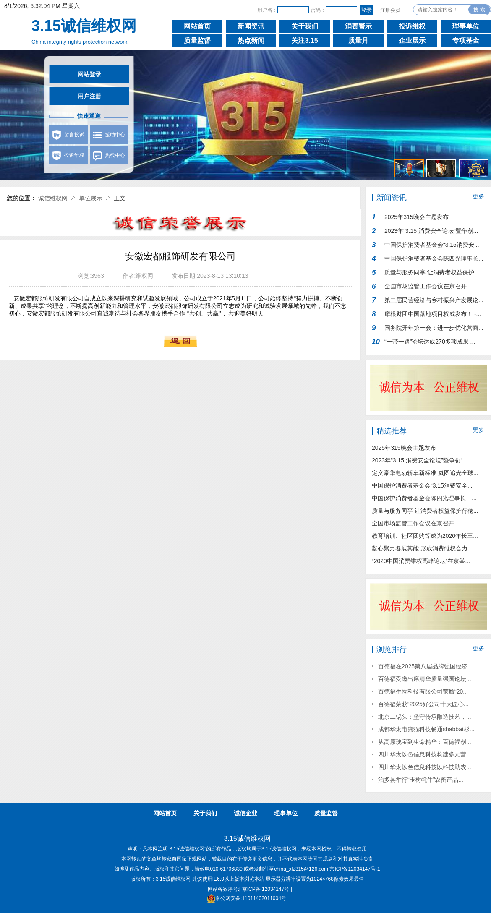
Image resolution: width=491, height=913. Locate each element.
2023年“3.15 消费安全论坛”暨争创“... (419, 460)
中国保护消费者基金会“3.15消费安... (431, 244)
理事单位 (465, 26)
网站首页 (197, 26)
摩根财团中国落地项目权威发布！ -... (432, 313)
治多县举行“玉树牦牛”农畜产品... (420, 779)
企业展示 (412, 40)
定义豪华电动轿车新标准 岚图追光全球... (425, 473)
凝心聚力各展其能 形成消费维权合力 (419, 548)
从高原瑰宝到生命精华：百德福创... (424, 741)
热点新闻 (251, 40)
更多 (478, 196)
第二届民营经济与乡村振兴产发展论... (433, 300)
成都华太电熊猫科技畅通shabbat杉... (426, 729)
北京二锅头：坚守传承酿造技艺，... (424, 716)
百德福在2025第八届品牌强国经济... (425, 666)
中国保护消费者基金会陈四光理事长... (433, 258)
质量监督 (197, 40)
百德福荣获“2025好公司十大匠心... (423, 704)
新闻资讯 (251, 26)
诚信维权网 (53, 198)
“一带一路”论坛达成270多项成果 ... (429, 341)
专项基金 (465, 40)
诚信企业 (245, 813)
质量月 (358, 40)
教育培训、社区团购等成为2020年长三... (425, 535)
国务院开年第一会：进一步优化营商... (433, 327)
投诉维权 (412, 26)
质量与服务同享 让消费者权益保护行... (429, 274)
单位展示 (90, 198)
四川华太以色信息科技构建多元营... (424, 754)
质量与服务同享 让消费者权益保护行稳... (425, 510)
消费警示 (358, 26)
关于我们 (304, 26)
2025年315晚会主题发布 (416, 217)
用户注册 (89, 96)
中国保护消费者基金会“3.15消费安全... (422, 485)
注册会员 (390, 10)
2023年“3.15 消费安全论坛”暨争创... (431, 230)
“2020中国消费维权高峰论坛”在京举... (421, 561)
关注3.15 (304, 40)
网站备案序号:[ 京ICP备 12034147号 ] (250, 889)
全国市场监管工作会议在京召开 (425, 286)
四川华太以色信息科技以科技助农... (424, 767)
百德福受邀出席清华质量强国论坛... (424, 679)
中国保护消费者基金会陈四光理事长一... (424, 498)
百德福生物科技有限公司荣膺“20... (423, 691)
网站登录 (89, 74)
